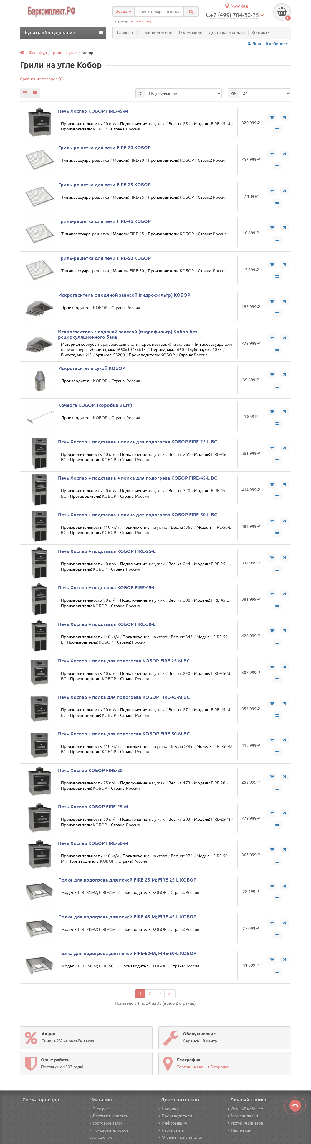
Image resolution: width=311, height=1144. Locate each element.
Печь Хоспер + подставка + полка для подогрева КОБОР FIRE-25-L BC (137, 441)
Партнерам (240, 1130)
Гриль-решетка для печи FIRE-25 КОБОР (104, 184)
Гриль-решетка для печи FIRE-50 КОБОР (104, 258)
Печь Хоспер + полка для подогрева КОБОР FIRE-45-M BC (124, 697)
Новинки (168, 1109)
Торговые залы (105, 1123)
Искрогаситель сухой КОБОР (91, 368)
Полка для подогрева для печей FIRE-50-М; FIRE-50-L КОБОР (127, 953)
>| (170, 993)
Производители (156, 32)
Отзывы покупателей (180, 1137)
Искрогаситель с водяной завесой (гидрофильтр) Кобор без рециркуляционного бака (127, 334)
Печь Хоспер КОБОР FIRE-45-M (93, 111)
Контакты (261, 32)
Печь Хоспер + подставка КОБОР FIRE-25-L (107, 551)
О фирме (99, 1109)
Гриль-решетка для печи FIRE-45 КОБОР (104, 221)
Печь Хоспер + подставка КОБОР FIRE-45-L (107, 587)
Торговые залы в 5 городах (203, 1067)
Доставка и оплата (227, 32)
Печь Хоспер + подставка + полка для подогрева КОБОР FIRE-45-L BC (137, 478)
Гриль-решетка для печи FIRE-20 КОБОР (104, 147)
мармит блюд (140, 21)
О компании (191, 32)
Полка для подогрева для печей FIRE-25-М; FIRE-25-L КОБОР (127, 879)
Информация (172, 1123)
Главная (125, 32)
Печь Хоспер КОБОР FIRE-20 (90, 770)
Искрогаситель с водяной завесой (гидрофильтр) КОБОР (124, 295)
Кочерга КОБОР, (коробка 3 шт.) (95, 405)
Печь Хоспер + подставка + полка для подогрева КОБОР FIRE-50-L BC (137, 514)
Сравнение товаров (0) (42, 78)
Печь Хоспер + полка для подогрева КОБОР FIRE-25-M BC (124, 660)
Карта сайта (171, 1130)
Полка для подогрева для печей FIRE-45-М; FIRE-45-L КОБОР (127, 916)
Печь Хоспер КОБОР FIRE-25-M (93, 806)
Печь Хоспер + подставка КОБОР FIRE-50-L (107, 624)
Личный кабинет (245, 1109)
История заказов (245, 1123)
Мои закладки (243, 1116)
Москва (236, 6)
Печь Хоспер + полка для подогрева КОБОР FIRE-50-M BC (124, 733)
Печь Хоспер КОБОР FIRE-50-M (93, 843)
